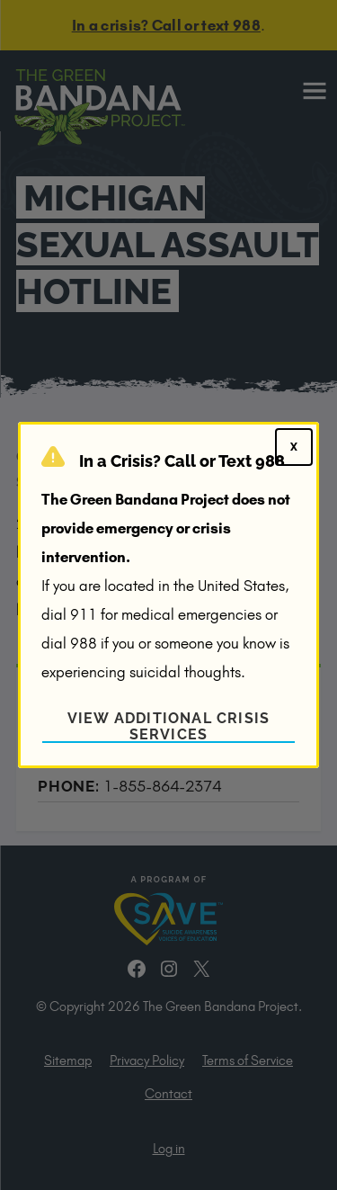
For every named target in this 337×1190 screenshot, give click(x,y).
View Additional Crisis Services (168, 726)
